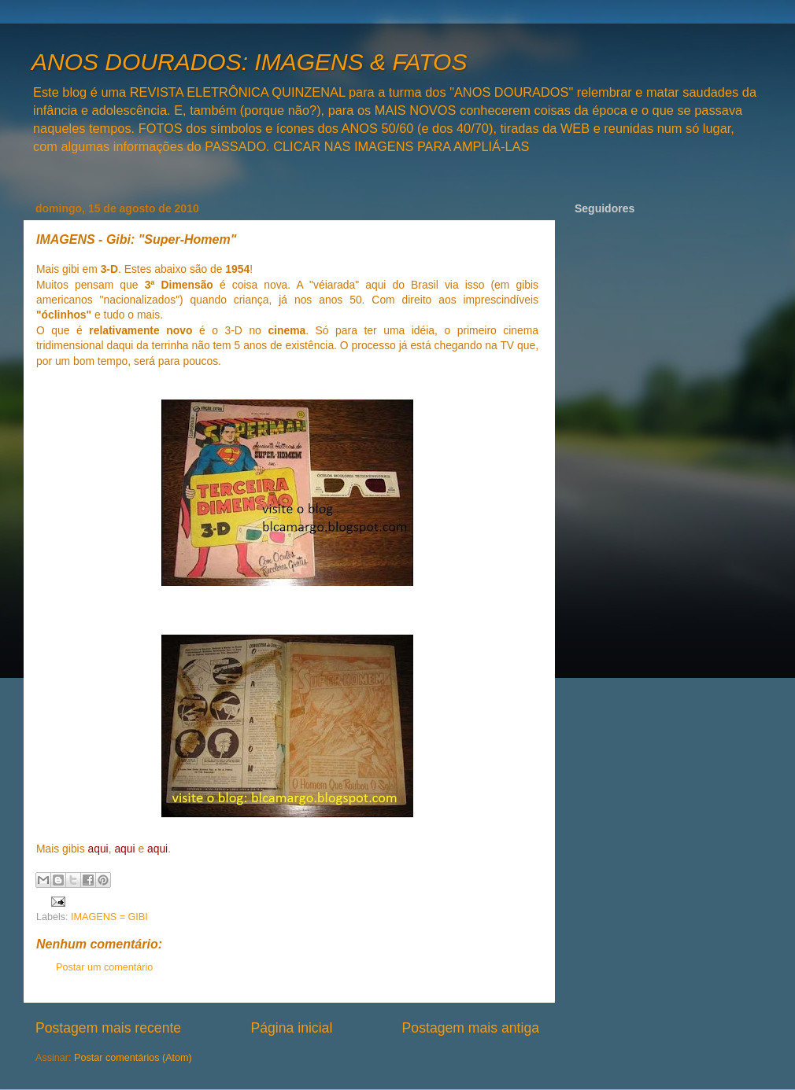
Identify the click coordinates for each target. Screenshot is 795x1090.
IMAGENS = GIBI (109, 916)
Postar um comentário (104, 967)
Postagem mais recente (108, 1028)
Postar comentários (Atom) (133, 1057)
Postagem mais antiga (470, 1028)
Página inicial (291, 1028)
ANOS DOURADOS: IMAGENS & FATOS (249, 62)
